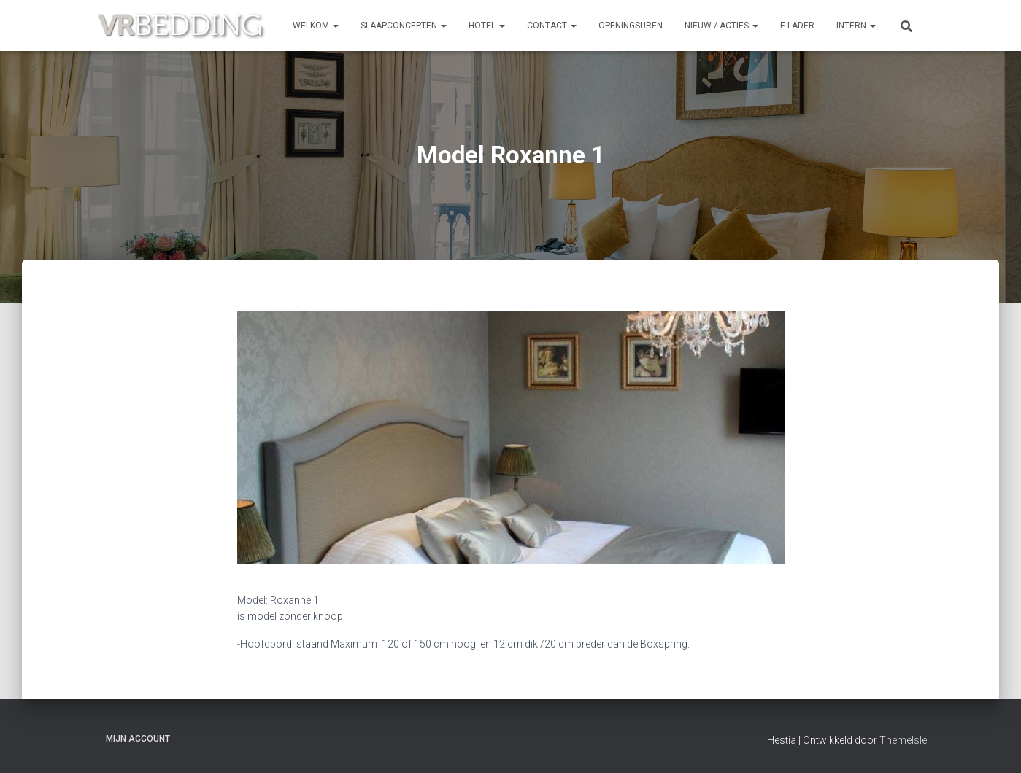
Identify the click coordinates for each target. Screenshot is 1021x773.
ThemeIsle (903, 740)
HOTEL (487, 25)
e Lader (797, 25)
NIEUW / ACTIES (721, 25)
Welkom (316, 25)
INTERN (856, 25)
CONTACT (552, 25)
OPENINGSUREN (630, 25)
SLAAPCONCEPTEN (404, 25)
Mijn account (138, 739)
